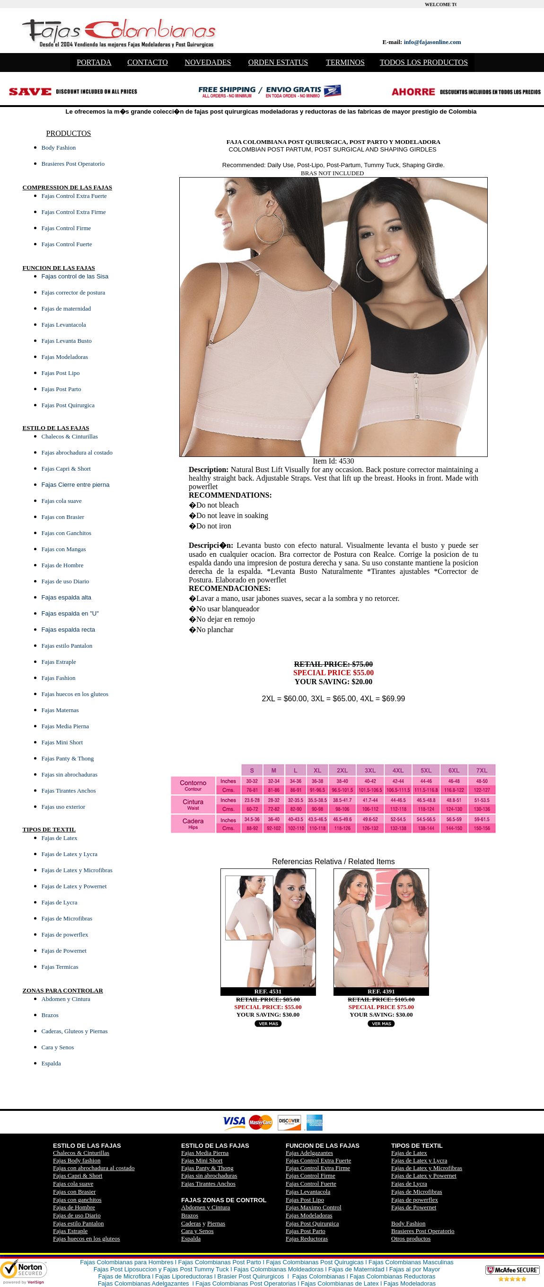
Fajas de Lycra (409, 1183)
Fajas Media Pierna (204, 1152)
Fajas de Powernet (413, 1207)
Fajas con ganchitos (77, 1199)
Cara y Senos (197, 1230)
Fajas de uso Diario (77, 1215)
